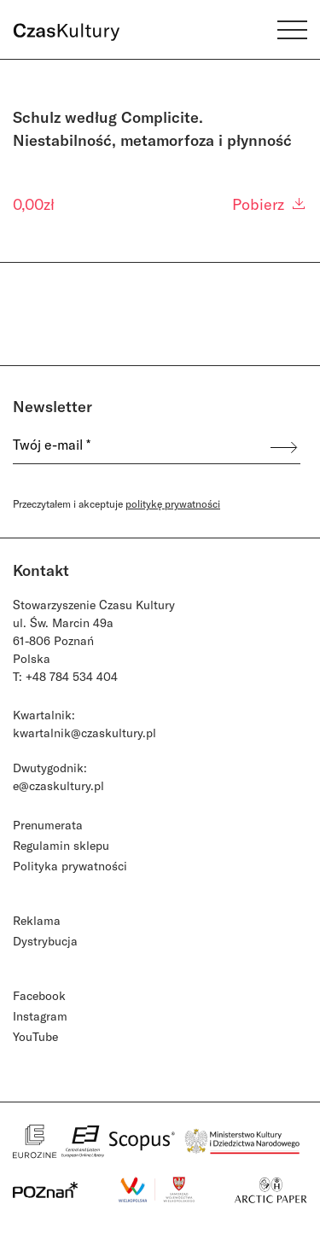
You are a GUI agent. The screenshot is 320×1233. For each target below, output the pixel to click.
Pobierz (269, 204)
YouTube (35, 1036)
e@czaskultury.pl (58, 785)
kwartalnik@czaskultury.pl (84, 732)
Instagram (40, 1016)
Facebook (39, 995)
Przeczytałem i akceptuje (116, 503)
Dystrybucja (45, 940)
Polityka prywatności (70, 865)
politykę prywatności (172, 503)
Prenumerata (48, 824)
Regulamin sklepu (61, 845)
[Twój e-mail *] (140, 447)
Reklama (37, 920)
